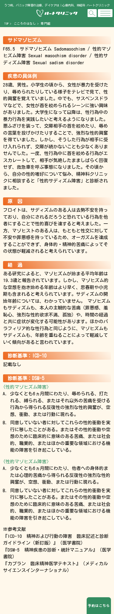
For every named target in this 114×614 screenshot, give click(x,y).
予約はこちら (98, 605)
